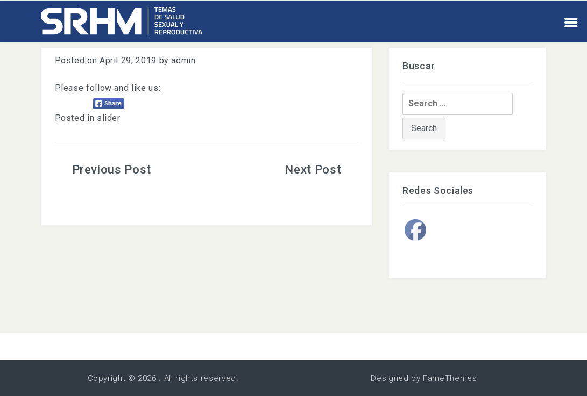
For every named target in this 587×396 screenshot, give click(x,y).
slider (109, 118)
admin (183, 60)
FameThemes (450, 378)
